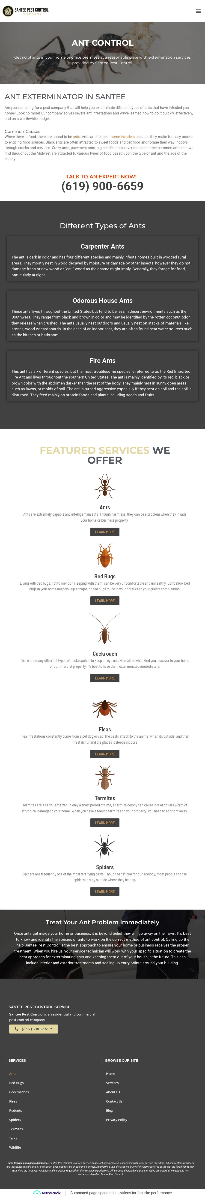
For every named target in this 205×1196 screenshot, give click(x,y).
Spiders (15, 1120)
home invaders (123, 137)
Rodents (15, 1110)
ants (76, 137)
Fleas (13, 1101)
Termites (16, 1129)
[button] (198, 11)
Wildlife (15, 1147)
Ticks (13, 1138)
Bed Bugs (16, 1083)
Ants (12, 1073)
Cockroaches (19, 1092)
